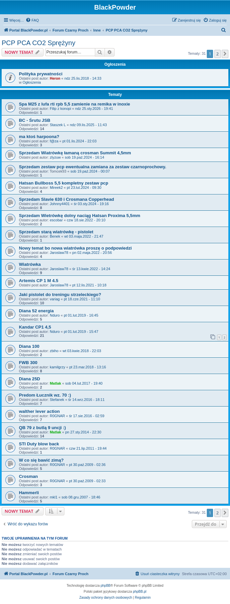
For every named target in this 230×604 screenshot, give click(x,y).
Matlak (55, 383)
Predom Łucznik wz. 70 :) (45, 395)
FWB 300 (28, 362)
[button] (225, 54)
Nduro (55, 315)
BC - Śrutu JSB (34, 120)
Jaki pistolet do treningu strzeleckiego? (60, 294)
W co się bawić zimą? (41, 460)
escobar (56, 220)
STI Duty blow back (39, 443)
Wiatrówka (30, 264)
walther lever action (39, 411)
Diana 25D (29, 378)
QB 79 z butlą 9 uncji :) (42, 427)
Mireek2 (56, 187)
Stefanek (57, 400)
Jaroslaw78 (59, 253)
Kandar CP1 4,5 (35, 327)
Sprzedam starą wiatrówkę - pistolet (56, 231)
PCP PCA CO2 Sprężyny (38, 42)
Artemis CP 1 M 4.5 (38, 280)
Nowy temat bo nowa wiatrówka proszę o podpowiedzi (75, 248)
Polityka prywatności (40, 73)
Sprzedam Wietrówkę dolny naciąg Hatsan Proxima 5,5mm (79, 215)
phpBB (106, 585)
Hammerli (29, 492)
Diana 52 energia (36, 310)
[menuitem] (32, 20)
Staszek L (58, 125)
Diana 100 (29, 346)
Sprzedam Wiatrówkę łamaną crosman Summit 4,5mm (75, 152)
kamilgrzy (57, 367)
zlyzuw (55, 157)
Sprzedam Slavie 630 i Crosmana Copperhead (66, 199)
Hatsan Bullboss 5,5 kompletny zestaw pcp (63, 183)
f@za (54, 141)
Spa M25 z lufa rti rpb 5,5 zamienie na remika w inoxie (74, 104)
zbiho (54, 351)
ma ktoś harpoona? (39, 136)
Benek (55, 236)
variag (55, 299)
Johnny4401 (60, 204)
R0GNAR (57, 416)
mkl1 (53, 497)
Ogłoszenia (32, 82)
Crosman (28, 476)
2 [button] (217, 54)
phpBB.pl (139, 591)
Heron (55, 78)
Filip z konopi (60, 109)
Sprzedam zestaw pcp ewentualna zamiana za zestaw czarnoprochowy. (92, 166)
